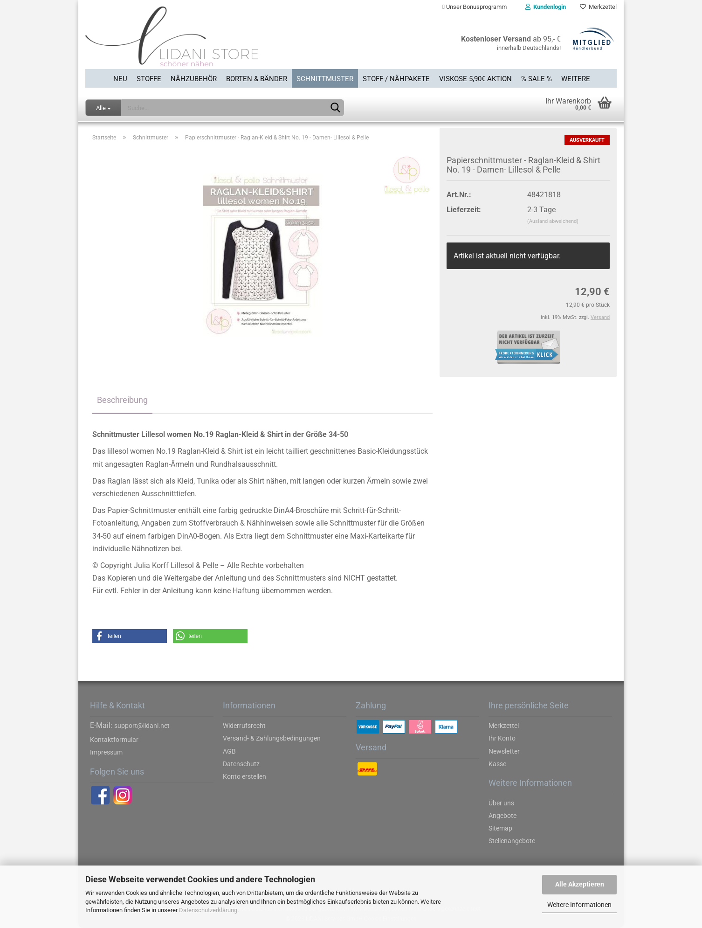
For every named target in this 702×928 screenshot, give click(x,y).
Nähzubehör (194, 79)
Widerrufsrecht (244, 725)
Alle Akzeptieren (579, 884)
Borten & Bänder (256, 79)
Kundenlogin (545, 6)
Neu (120, 79)
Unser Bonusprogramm (474, 6)
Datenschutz (241, 764)
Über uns (501, 803)
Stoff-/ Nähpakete (396, 79)
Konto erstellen (244, 776)
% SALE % (536, 79)
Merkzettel (598, 6)
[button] (129, 636)
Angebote (502, 815)
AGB (229, 751)
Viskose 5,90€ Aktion (475, 79)
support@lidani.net (142, 725)
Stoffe (149, 79)
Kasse (497, 764)
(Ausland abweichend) (552, 221)
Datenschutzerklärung (208, 910)
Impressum (106, 752)
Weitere (575, 79)
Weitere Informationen (579, 904)
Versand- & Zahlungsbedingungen (272, 738)
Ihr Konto (502, 738)
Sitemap (500, 828)
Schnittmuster (324, 79)
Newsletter (504, 751)
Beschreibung (122, 400)
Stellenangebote (512, 841)
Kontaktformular (114, 739)
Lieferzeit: (464, 209)
